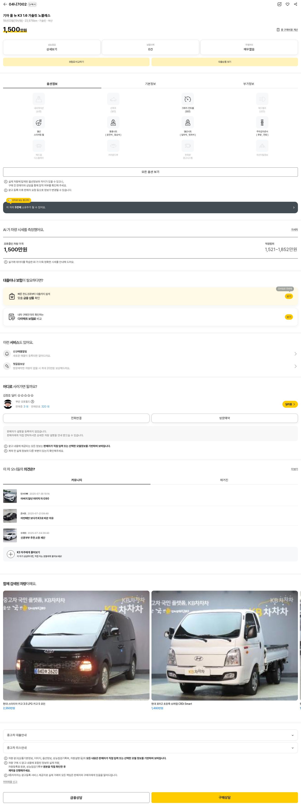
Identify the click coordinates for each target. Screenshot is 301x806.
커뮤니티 (76, 480)
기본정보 (150, 84)
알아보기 (150, 296)
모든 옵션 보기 (150, 172)
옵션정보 (52, 84)
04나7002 (23, 4)
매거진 (224, 480)
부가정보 (248, 84)
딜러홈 (288, 404)
